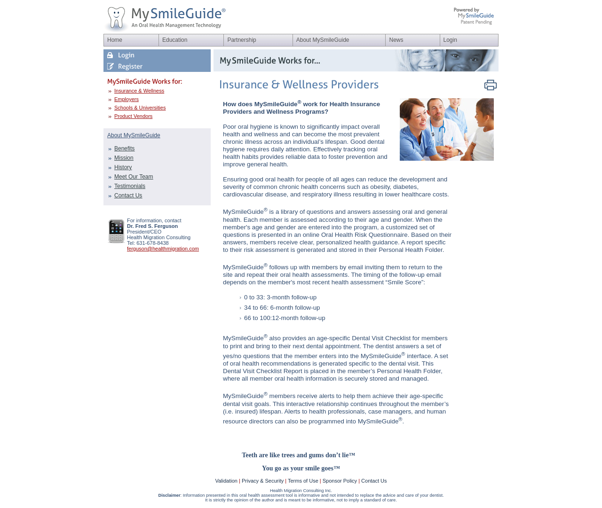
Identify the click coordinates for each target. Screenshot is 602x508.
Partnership (241, 40)
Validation (226, 481)
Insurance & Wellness (139, 91)
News (396, 40)
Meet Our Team (133, 176)
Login (450, 40)
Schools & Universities (140, 107)
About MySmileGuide (322, 40)
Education (174, 40)
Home (114, 40)
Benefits (124, 148)
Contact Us (128, 195)
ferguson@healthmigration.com (163, 248)
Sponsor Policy (340, 481)
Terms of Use (303, 481)
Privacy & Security (263, 481)
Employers (126, 99)
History (123, 167)
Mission (124, 158)
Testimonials (129, 186)
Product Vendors (133, 116)
